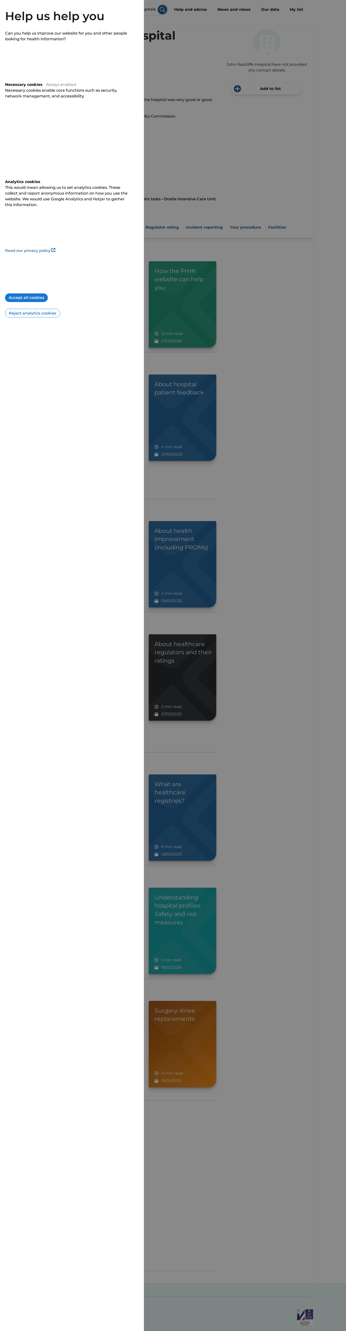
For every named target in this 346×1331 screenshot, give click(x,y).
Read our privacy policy (30, 250)
